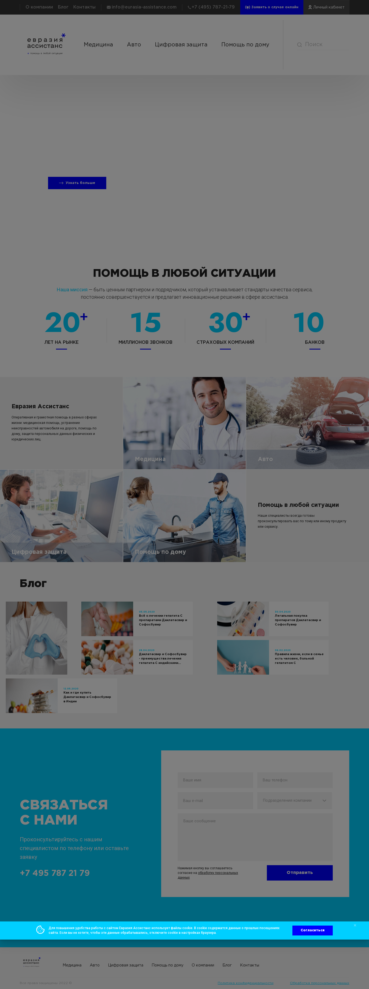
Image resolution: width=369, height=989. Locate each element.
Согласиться (313, 930)
